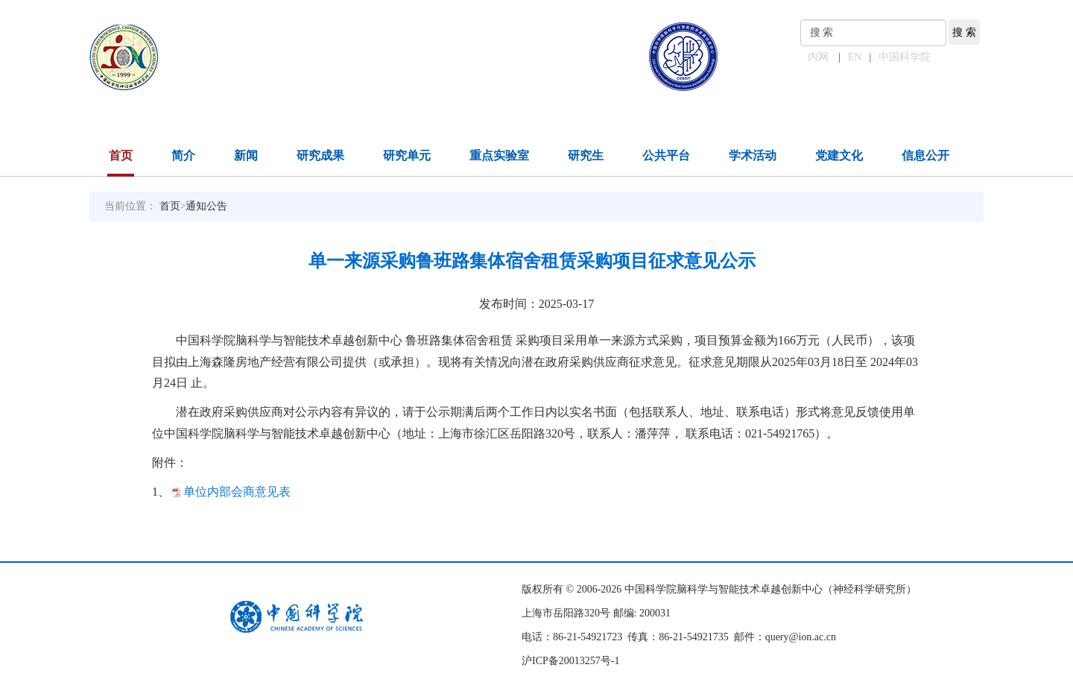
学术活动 (752, 155)
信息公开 (925, 155)
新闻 (246, 155)
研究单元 (407, 155)
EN (855, 57)
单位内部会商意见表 (237, 491)
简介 (183, 155)
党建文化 (839, 155)
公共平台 (666, 155)
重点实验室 (499, 155)
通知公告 (206, 206)
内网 (818, 57)
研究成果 (320, 155)
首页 (121, 155)
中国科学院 (905, 57)
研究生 (586, 155)
